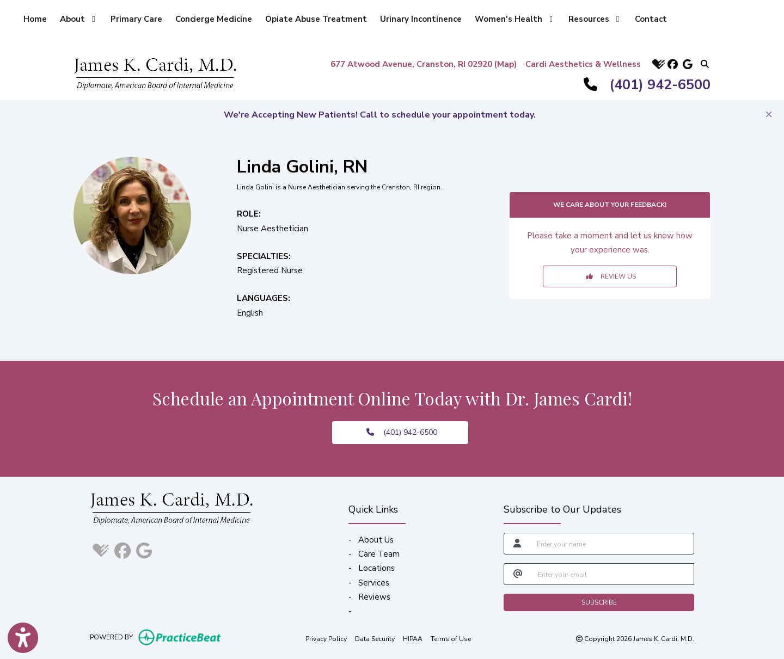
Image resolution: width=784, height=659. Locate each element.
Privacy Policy (326, 638)
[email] (612, 574)
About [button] (77, 19)
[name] (612, 544)
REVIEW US (611, 276)
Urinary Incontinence (421, 19)
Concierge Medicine (213, 19)
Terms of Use (451, 638)
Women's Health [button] (513, 19)
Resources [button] (593, 19)
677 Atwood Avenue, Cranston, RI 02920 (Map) (423, 64)
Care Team (379, 554)
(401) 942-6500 (660, 85)
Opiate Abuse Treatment (316, 19)
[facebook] (672, 64)
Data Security (375, 638)
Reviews (374, 597)
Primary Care (136, 19)
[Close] (768, 114)
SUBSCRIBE (599, 602)
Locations (376, 568)
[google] (688, 64)
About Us (376, 539)
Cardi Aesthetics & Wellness (583, 64)
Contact (651, 19)
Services (373, 582)
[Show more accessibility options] (22, 639)
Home (35, 19)
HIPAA (412, 638)
